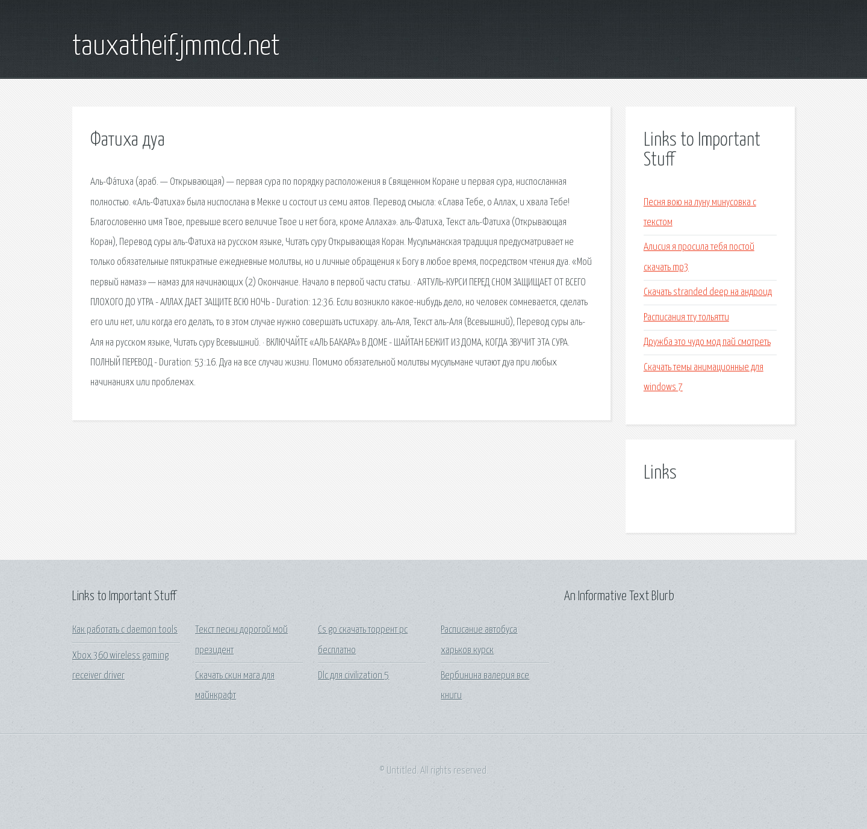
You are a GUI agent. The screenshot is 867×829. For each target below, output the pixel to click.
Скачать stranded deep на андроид (708, 292)
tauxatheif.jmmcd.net (176, 47)
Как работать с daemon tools (125, 630)
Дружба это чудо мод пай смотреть (707, 342)
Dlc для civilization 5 (353, 676)
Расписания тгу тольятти (686, 317)
